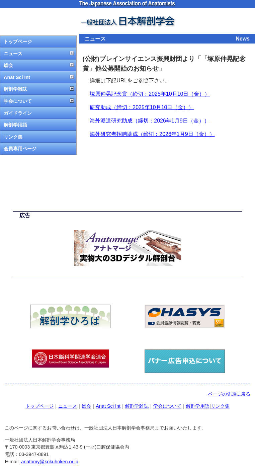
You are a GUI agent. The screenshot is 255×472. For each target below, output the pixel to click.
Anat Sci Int (17, 77)
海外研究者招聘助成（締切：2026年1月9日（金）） (152, 134)
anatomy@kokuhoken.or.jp (49, 461)
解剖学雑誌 (15, 89)
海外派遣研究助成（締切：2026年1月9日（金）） (149, 121)
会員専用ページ (20, 148)
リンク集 (13, 137)
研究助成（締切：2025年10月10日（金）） (142, 107)
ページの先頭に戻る (229, 394)
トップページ (18, 41)
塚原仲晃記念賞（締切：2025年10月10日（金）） (150, 94)
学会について (18, 101)
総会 (8, 65)
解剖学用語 (15, 125)
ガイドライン (18, 113)
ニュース (13, 53)
